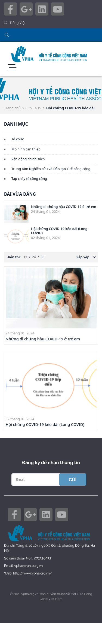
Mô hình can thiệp (26, 149)
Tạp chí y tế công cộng (29, 178)
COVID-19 (33, 107)
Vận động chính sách (28, 159)
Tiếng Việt (18, 22)
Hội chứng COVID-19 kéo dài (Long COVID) (59, 230)
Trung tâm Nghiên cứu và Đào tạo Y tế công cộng (50, 169)
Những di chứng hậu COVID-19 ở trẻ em (63, 206)
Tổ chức (17, 139)
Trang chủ (12, 107)
